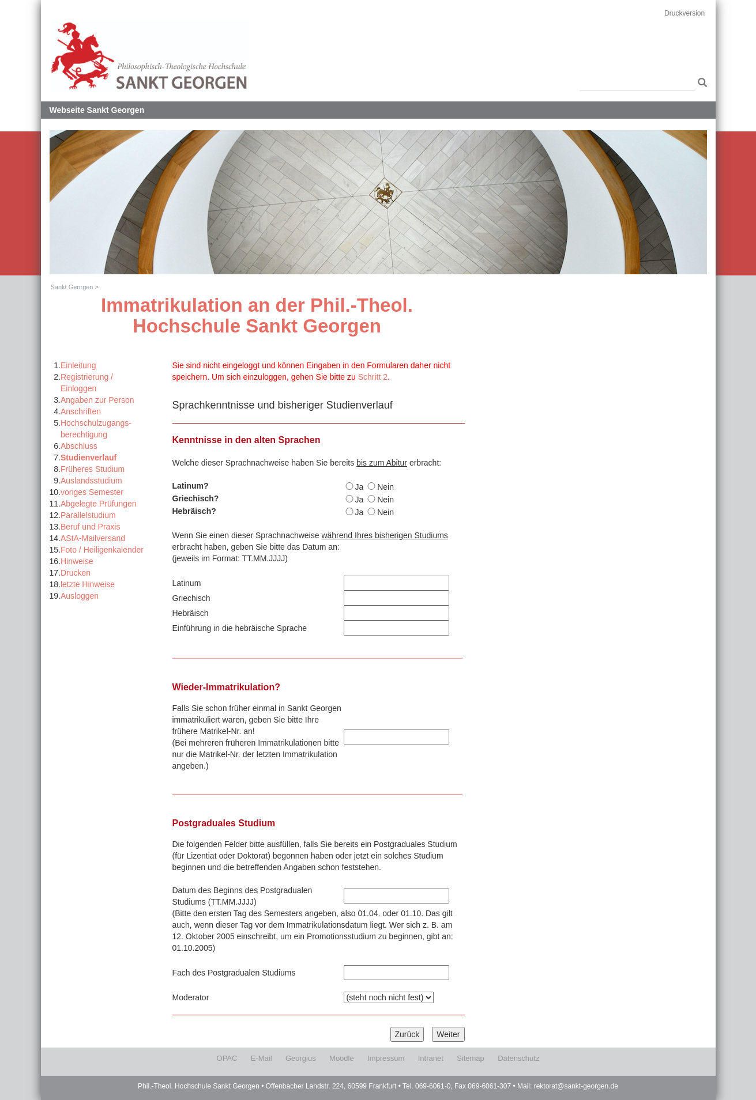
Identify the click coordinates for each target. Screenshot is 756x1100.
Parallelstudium (88, 515)
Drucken (76, 572)
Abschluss (79, 446)
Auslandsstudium (91, 480)
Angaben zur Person (97, 400)
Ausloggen (80, 595)
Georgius (300, 1058)
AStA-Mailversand (93, 538)
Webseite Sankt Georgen (97, 110)
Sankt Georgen (72, 286)
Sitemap (470, 1058)
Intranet (430, 1058)
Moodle (341, 1058)
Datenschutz (518, 1058)
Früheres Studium (93, 469)
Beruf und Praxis (91, 526)
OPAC (227, 1058)
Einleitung (78, 365)
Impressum (385, 1058)
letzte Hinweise (88, 584)
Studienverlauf (88, 457)
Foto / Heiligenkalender (102, 549)
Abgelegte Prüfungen (99, 503)
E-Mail (261, 1058)
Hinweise (77, 561)
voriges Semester (92, 492)
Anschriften (81, 411)
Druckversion (684, 13)
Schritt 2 (373, 376)
